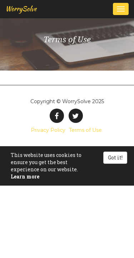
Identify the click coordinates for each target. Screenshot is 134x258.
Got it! (115, 157)
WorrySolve (20, 9)
